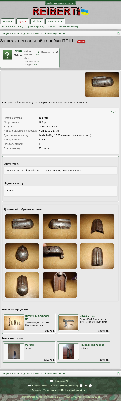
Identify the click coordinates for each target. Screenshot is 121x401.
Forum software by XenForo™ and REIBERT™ (60, 397)
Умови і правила (51, 390)
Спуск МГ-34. (87, 315)
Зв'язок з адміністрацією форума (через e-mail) (55, 385)
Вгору (85, 385)
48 (57, 52)
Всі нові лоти (8, 26)
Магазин (30, 344)
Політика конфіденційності (74, 390)
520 (37, 55)
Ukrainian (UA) (61, 381)
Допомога (36, 390)
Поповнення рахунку (68, 26)
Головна (81, 385)
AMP (113, 112)
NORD (18, 51)
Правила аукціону (35, 26)
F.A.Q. (21, 26)
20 (38, 61)
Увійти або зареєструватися (60, 3)
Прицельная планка (92, 344)
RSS (90, 385)
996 (35, 65)
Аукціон (22, 21)
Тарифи (51, 26)
